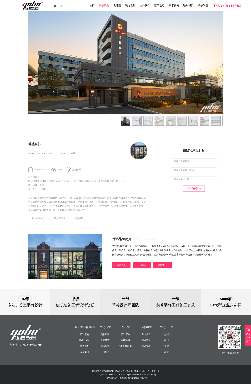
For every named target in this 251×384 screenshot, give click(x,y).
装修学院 (203, 5)
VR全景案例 (125, 346)
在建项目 (125, 340)
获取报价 (162, 265)
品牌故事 (105, 334)
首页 (92, 5)
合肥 (166, 346)
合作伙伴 (145, 5)
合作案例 (141, 265)
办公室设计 (80, 218)
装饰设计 (130, 5)
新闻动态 (159, 5)
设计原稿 (125, 334)
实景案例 (84, 352)
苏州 (166, 334)
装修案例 (104, 5)
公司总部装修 (58, 218)
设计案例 (84, 334)
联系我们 (188, 5)
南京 (166, 352)
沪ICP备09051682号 (148, 374)
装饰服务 (84, 346)
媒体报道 (105, 346)
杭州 (166, 340)
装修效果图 (84, 340)
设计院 (117, 5)
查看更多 (121, 265)
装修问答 (146, 346)
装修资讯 (146, 340)
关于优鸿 (174, 5)
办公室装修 (37, 218)
